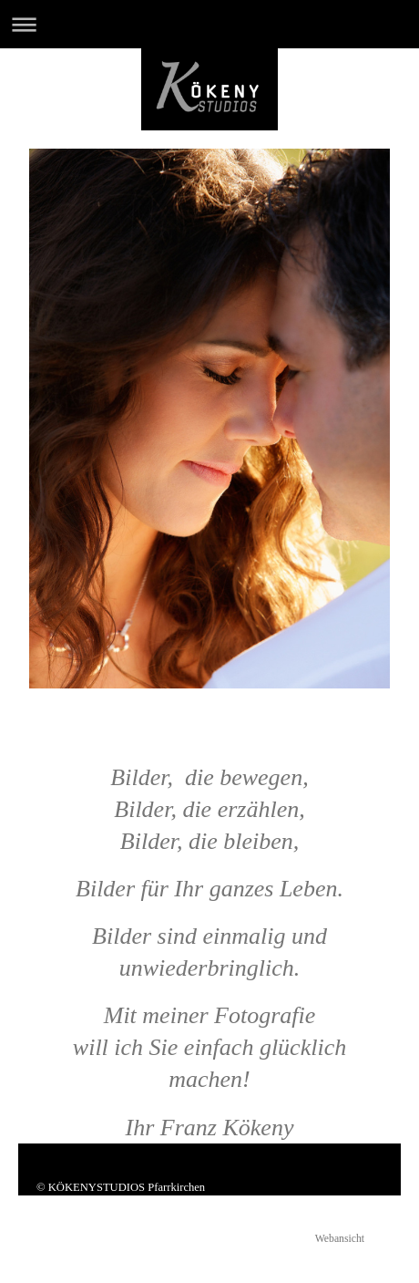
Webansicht (339, 1239)
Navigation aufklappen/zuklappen (209, 24)
